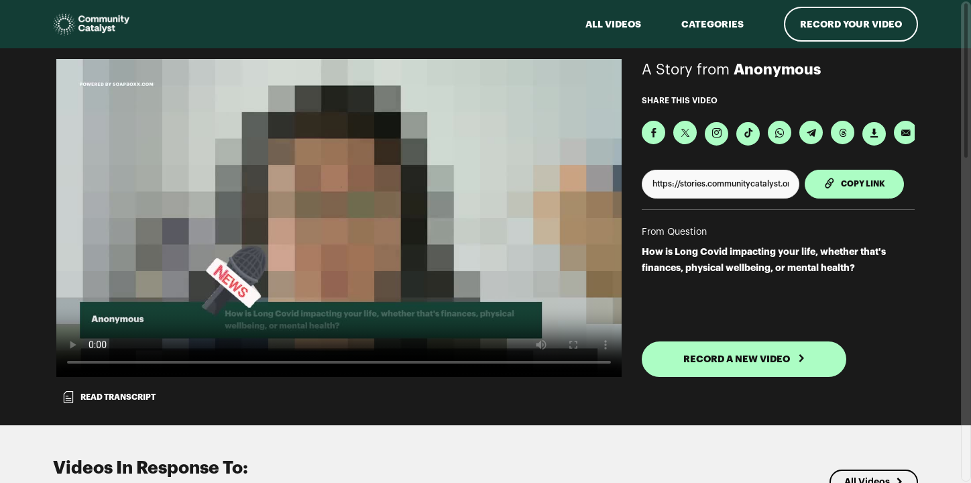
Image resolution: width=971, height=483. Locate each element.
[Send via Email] (905, 132)
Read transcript (109, 397)
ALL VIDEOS (613, 24)
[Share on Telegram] (811, 132)
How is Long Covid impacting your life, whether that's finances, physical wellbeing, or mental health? (764, 259)
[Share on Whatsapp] (779, 132)
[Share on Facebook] (653, 132)
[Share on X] (685, 132)
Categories (712, 24)
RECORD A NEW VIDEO (744, 359)
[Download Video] (874, 134)
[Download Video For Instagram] (716, 134)
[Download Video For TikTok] (748, 134)
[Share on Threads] (842, 132)
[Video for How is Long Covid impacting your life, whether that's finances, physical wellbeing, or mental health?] (339, 218)
